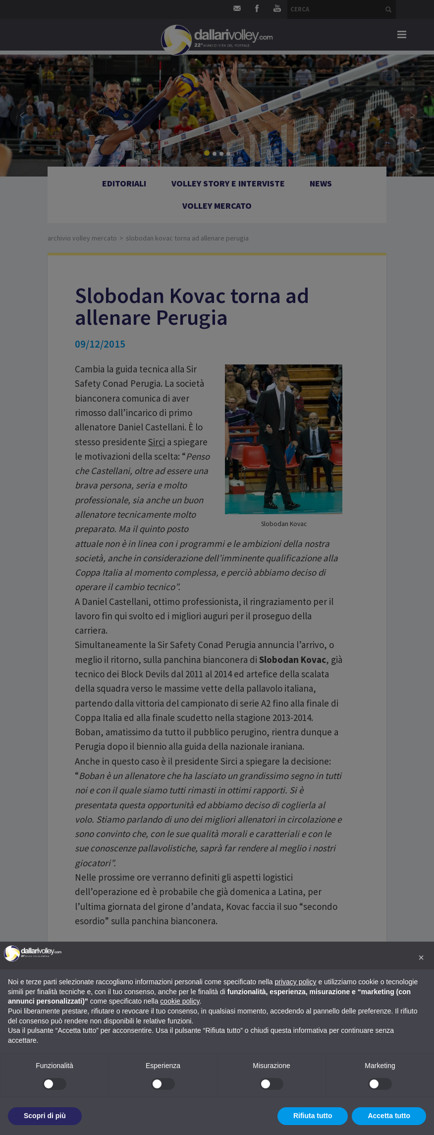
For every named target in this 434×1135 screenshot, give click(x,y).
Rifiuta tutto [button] (312, 1116)
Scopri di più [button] (45, 1116)
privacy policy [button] (296, 982)
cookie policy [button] (179, 1001)
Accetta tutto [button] (389, 1116)
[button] (421, 957)
